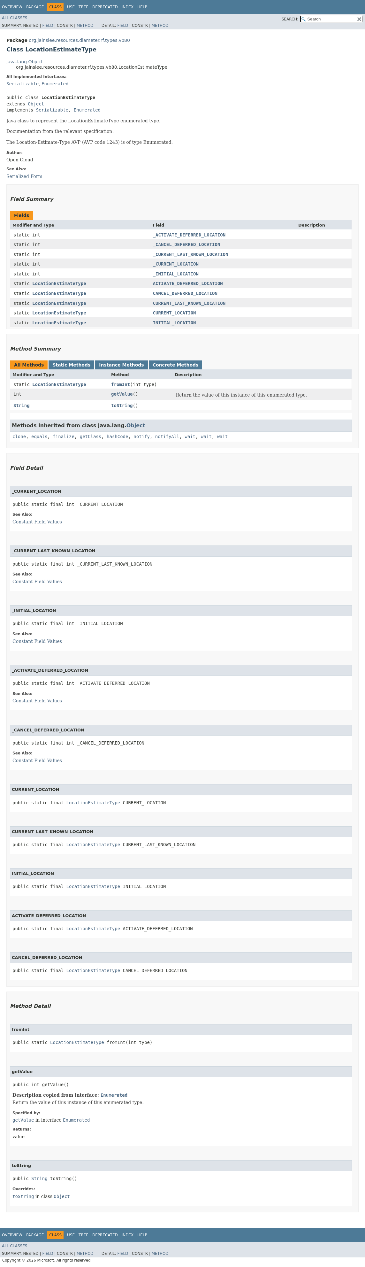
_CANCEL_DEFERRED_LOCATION (186, 244)
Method (85, 25)
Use (71, 7)
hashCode (117, 436)
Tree (83, 7)
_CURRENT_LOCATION (176, 264)
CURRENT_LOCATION (174, 312)
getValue (122, 394)
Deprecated (105, 7)
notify (141, 436)
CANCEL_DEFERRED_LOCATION (185, 293)
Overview (12, 7)
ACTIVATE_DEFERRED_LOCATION (188, 283)
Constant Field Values (37, 521)
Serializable (22, 83)
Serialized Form (24, 176)
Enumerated (55, 83)
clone (19, 436)
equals (39, 436)
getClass (90, 436)
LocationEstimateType (59, 283)
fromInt (120, 384)
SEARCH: (290, 19)
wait (190, 436)
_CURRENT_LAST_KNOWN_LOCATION (190, 254)
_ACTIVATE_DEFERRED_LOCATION (189, 234)
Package (35, 7)
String (21, 405)
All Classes (14, 18)
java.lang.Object (24, 61)
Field (47, 25)
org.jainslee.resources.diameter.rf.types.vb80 (79, 40)
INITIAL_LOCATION (174, 322)
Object (36, 103)
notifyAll (167, 436)
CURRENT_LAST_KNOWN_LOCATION (189, 303)
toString (122, 405)
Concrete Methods (176, 364)
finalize (63, 436)
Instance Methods (121, 364)
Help (142, 7)
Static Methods (71, 364)
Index (128, 7)
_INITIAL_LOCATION (176, 273)
